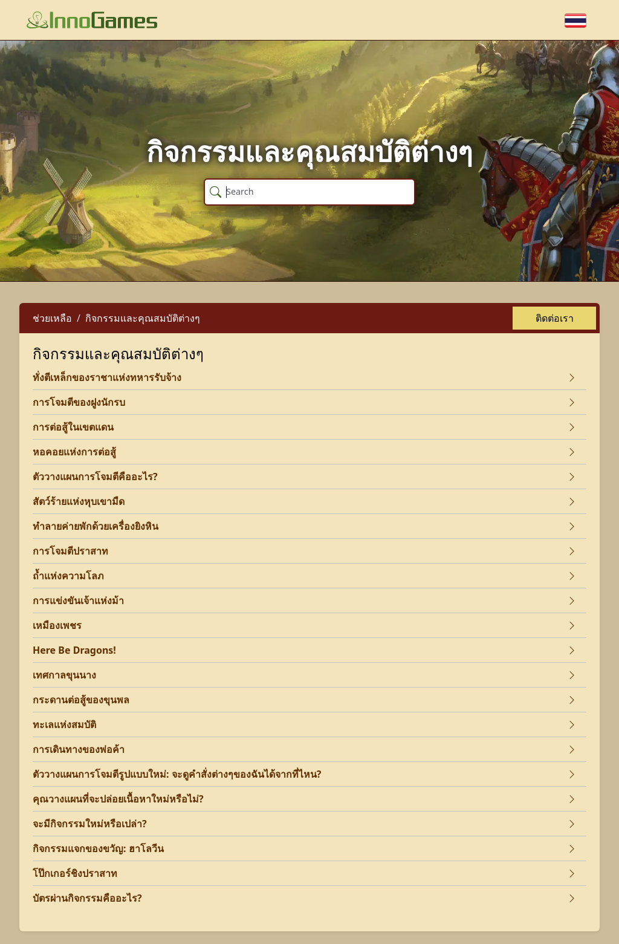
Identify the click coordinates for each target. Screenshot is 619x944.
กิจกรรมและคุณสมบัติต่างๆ (142, 318)
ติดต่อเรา (555, 318)
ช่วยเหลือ (52, 318)
